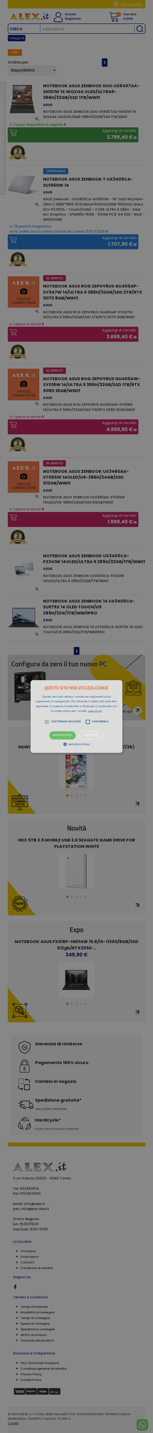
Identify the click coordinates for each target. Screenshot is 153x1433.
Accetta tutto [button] (62, 735)
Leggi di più (95, 711)
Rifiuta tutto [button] (91, 735)
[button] (76, 716)
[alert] (76, 716)
